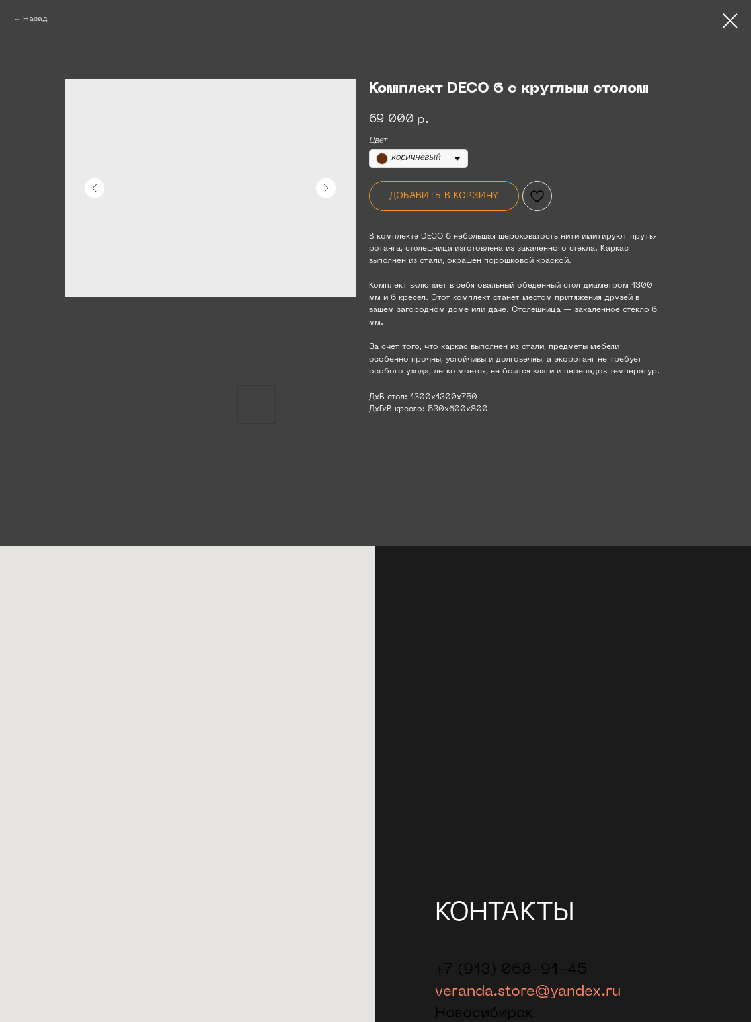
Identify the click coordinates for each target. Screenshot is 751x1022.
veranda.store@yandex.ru (528, 992)
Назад (35, 19)
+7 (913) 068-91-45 (511, 970)
